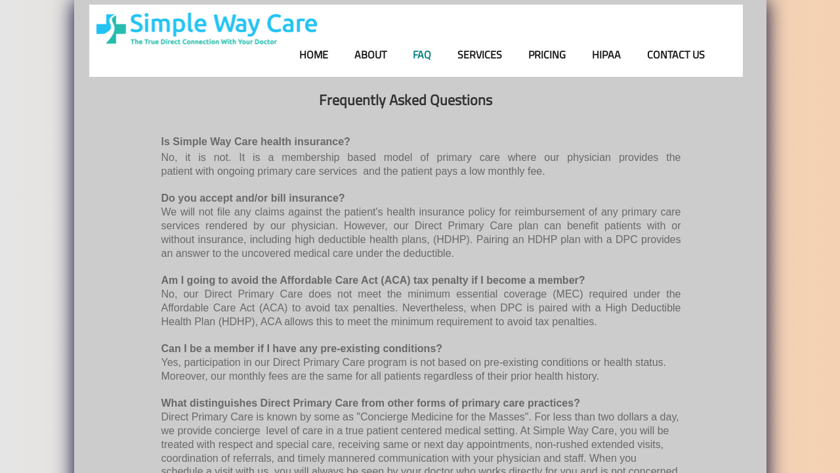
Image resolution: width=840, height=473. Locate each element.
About (370, 54)
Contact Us (676, 54)
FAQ (422, 54)
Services (479, 54)
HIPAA (606, 54)
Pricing (547, 54)
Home (313, 54)
